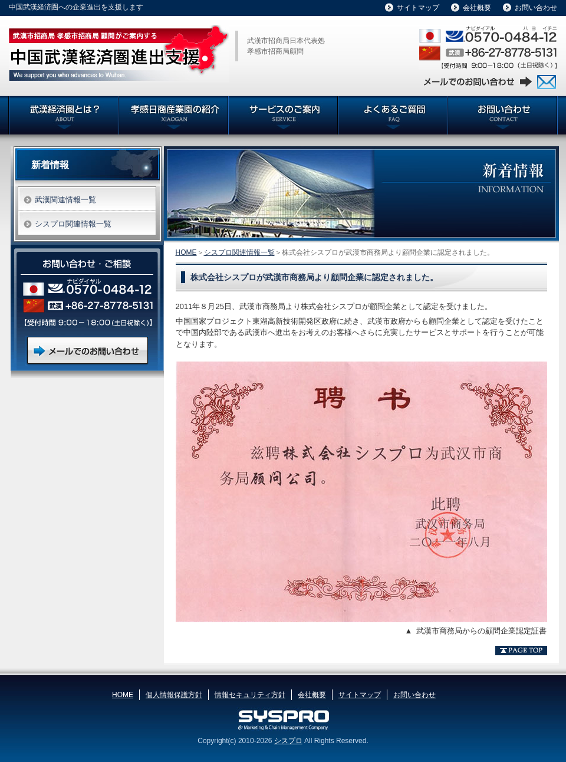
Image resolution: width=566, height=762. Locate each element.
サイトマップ (418, 8)
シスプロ (288, 741)
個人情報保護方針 (174, 695)
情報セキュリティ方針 (250, 695)
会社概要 (477, 8)
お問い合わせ (536, 8)
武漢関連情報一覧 (65, 199)
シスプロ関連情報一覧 (239, 252)
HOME (186, 252)
